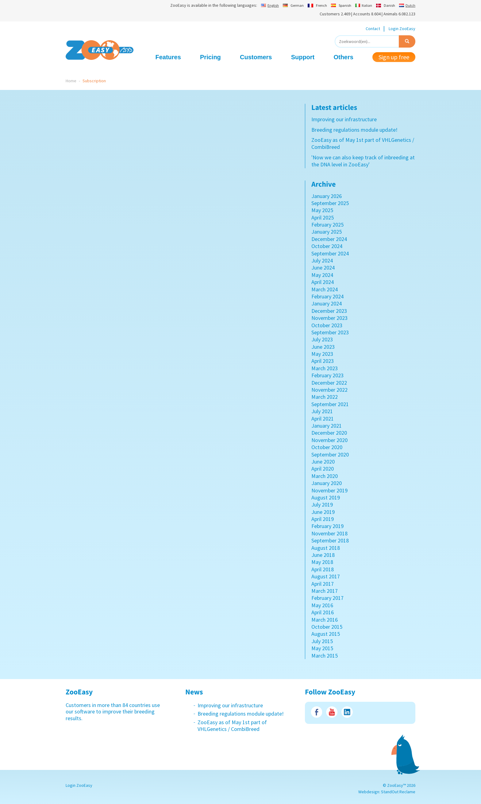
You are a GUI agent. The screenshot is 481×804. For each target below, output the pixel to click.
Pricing (210, 57)
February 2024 (327, 296)
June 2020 (323, 461)
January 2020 (326, 483)
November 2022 (329, 389)
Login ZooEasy (402, 28)
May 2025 (322, 210)
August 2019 (325, 497)
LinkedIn (347, 712)
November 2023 (329, 317)
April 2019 (322, 518)
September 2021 (330, 404)
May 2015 (322, 648)
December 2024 (329, 239)
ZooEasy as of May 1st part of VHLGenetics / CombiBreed (232, 725)
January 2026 (326, 196)
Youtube (331, 712)
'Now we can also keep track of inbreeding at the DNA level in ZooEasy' (363, 161)
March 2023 (324, 368)
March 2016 (324, 619)
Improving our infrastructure (344, 119)
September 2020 (330, 454)
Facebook (316, 712)
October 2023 (326, 325)
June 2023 (323, 346)
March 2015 (324, 655)
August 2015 (325, 633)
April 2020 (322, 468)
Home (71, 81)
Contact (373, 28)
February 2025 (327, 224)
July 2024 (322, 260)
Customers (256, 57)
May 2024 (322, 274)
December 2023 (329, 310)
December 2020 (329, 432)
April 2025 (322, 217)
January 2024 (326, 303)
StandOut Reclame (398, 791)
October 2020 (326, 447)
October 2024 (326, 246)
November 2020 (329, 440)
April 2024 (322, 281)
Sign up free (394, 57)
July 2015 (322, 641)
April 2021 (322, 418)
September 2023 (330, 332)
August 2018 (325, 547)
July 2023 (322, 339)
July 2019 (322, 504)
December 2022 (329, 382)
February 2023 (327, 375)
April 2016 (322, 612)
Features (168, 57)
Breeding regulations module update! (354, 129)
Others (343, 57)
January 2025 (326, 231)
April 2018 (322, 569)
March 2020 (324, 476)
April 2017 (322, 583)
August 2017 (325, 576)
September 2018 (330, 540)
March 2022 (324, 396)
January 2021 (326, 425)
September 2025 (330, 203)
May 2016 (322, 605)
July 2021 (322, 411)
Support (303, 57)
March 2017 (324, 590)
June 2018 (323, 554)
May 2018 (322, 561)
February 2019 (327, 526)
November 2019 (329, 490)
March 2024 (324, 289)
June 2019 (323, 511)
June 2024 (323, 267)
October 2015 (326, 626)
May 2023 (322, 353)
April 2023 (322, 360)
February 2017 (327, 597)
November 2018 (329, 533)
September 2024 (330, 253)
